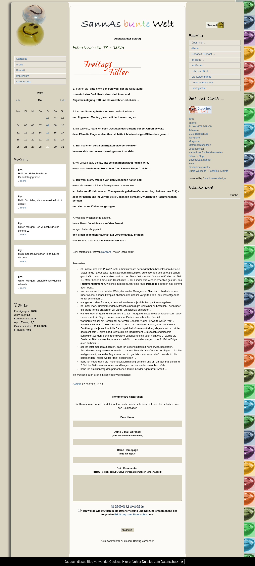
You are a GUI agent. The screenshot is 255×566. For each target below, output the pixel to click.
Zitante (193, 122)
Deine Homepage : (127, 451)
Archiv (19, 64)
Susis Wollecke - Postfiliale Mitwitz (208, 170)
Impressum (22, 75)
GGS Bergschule (198, 133)
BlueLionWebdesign (214, 178)
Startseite (21, 58)
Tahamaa (194, 130)
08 (47, 125)
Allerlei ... (196, 48)
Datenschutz (23, 81)
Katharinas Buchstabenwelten (206, 152)
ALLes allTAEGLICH (200, 126)
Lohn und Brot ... (200, 71)
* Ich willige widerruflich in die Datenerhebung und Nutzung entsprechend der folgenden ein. (127, 512)
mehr (23, 180)
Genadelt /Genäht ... (202, 53)
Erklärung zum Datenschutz (131, 514)
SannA (77, 384)
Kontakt (20, 70)
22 (47, 139)
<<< (18, 100)
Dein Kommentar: (127, 470)
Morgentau (195, 141)
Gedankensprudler (199, 167)
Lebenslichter (196, 148)
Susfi (191, 163)
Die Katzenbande (200, 76)
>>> (62, 100)
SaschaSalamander (200, 159)
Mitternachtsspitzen (200, 144)
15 (47, 132)
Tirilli (191, 119)
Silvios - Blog (196, 156)
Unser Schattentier (201, 82)
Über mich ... (198, 42)
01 (47, 118)
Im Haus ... (197, 59)
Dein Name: (127, 417)
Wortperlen (195, 137)
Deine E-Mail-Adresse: (127, 433)
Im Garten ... (198, 65)
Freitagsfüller (198, 88)
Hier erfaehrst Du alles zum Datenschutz (150, 561)
